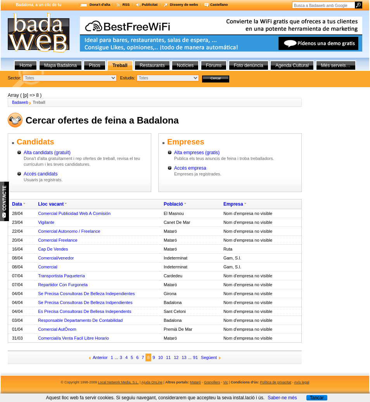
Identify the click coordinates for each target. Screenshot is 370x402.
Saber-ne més (282, 397)
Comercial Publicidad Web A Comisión (74, 213)
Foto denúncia (248, 65)
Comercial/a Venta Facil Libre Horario (73, 338)
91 (195, 357)
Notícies (185, 65)
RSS (126, 5)
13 (184, 357)
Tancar (316, 397)
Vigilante (46, 222)
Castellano (219, 5)
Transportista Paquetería (61, 275)
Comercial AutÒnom (57, 329)
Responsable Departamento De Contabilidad (80, 320)
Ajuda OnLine (152, 382)
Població (173, 204)
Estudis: (127, 78)
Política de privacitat (275, 382)
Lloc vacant (51, 204)
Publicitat (150, 5)
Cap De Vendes (53, 249)
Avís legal (301, 382)
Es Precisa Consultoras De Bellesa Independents (84, 311)
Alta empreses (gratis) (197, 152)
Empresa (233, 204)
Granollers (212, 382)
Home (25, 65)
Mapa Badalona (60, 65)
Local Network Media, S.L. (118, 382)
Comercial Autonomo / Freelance (69, 231)
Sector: (14, 78)
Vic (225, 382)
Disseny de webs (184, 5)
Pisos (94, 65)
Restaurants (152, 65)
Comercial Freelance (57, 240)
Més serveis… (336, 65)
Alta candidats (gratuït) (47, 152)
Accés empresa (190, 168)
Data (17, 204)
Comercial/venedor (56, 258)
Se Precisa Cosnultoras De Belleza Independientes (86, 293)
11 (168, 357)
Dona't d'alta (100, 5)
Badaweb (20, 102)
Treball (120, 65)
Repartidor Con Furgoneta (63, 284)
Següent (209, 357)
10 (160, 357)
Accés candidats (40, 174)
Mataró (195, 382)
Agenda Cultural (292, 65)
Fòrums (214, 65)
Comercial (47, 267)
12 (176, 357)
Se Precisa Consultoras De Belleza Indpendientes (85, 302)
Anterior (100, 357)
